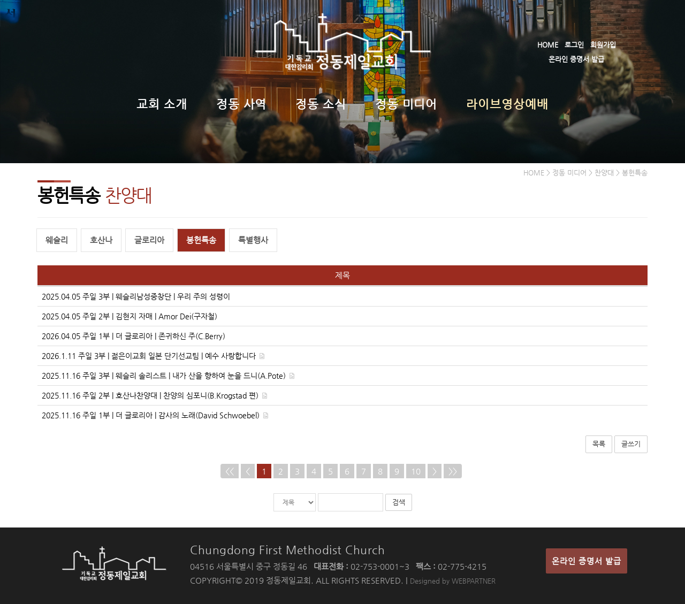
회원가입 (603, 45)
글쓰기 (631, 444)
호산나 (101, 239)
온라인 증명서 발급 (576, 59)
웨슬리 (56, 239)
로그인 (574, 45)
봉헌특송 (201, 239)
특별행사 (253, 239)
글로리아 (149, 239)
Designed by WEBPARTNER (453, 581)
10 (416, 471)
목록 (598, 444)
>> (452, 471)
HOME (547, 45)
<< (229, 471)
